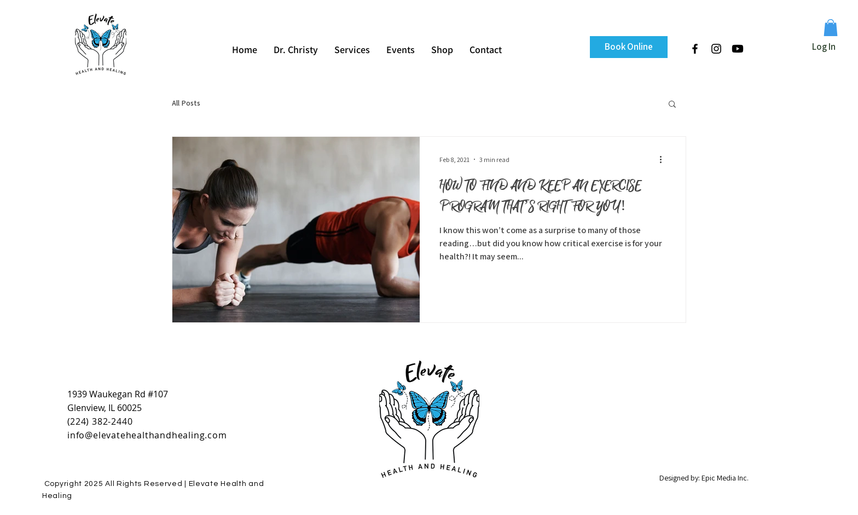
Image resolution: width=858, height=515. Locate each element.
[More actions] (664, 159)
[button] (831, 27)
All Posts (186, 103)
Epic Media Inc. (725, 478)
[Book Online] (629, 47)
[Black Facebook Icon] (695, 48)
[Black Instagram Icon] (716, 48)
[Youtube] (737, 48)
